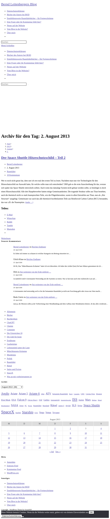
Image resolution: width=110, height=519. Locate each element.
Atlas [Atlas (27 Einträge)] (43, 394)
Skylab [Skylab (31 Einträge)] (68, 406)
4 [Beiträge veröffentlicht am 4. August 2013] (101, 428)
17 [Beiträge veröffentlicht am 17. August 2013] (86, 438)
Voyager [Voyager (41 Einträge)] (56, 412)
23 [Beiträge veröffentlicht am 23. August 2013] (70, 443)
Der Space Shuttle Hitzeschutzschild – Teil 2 (33, 157)
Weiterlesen (6, 238)
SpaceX (10, 373)
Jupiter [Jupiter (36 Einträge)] (81, 400)
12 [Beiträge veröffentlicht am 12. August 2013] (9, 438)
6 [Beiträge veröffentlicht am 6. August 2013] (24, 433)
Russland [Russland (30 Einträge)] (46, 406)
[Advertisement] (55, 110)
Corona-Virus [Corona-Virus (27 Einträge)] (90, 394)
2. (7, 151)
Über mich (11, 74)
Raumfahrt (11, 171)
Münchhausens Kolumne (17, 351)
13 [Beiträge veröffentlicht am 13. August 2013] (24, 438)
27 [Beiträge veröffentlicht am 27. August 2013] (24, 447)
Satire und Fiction (14, 369)
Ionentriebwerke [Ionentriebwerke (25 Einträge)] (66, 400)
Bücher (10, 315)
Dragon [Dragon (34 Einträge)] (99, 394)
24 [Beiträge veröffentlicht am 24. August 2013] (86, 443)
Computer (11, 330)
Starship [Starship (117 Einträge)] (27, 412)
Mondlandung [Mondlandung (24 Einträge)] (5, 406)
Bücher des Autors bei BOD (19, 55)
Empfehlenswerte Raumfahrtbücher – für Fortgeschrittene (32, 59)
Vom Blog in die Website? (18, 70)
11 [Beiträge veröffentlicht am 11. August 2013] (101, 433)
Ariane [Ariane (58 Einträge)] (13, 393)
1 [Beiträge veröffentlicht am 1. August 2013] (54, 428)
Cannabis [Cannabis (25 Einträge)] (76, 394)
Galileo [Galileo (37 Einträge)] (47, 400)
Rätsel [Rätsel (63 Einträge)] (53, 405)
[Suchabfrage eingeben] (13, 42)
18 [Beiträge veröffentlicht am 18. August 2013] (101, 438)
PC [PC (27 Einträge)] (26, 406)
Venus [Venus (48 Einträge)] (48, 412)
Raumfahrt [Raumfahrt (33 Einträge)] (37, 406)
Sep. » (57, 452)
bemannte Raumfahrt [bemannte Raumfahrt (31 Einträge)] (60, 394)
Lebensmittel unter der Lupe (18, 348)
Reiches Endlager (39, 247)
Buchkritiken (12, 319)
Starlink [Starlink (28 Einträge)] (18, 413)
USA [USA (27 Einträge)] (36, 413)
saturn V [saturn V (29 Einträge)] (61, 406)
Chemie (10, 326)
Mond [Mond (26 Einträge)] (100, 400)
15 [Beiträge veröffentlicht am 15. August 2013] (55, 438)
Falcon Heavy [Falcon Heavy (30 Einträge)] (33, 400)
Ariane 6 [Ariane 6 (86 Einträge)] (34, 393)
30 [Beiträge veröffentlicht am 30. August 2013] (70, 447)
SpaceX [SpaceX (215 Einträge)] (7, 412)
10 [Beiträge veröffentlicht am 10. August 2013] (86, 433)
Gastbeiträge (12, 344)
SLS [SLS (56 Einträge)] (74, 405)
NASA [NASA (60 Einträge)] (14, 405)
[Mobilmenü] (7, 46)
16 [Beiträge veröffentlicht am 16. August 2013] (70, 438)
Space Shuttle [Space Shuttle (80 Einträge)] (92, 405)
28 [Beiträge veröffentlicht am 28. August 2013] (40, 447)
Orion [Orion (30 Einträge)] (21, 406)
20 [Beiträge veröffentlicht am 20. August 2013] (24, 443)
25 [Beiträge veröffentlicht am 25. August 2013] (101, 443)
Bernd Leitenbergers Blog (19, 4)
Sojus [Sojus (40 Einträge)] (79, 405)
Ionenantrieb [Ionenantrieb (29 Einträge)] (55, 400)
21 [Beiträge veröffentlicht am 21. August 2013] (40, 443)
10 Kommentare (13, 175)
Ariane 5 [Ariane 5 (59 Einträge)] (23, 393)
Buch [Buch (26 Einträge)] (71, 394)
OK (91, 512)
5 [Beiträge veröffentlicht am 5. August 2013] (8, 433)
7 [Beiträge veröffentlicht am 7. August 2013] (39, 433)
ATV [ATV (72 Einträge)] (48, 393)
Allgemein (11, 312)
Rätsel (9, 366)
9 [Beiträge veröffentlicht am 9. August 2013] (70, 433)
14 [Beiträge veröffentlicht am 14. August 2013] (40, 438)
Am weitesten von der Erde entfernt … (35, 272)
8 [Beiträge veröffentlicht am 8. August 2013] (54, 433)
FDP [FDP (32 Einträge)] (40, 400)
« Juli (52, 452)
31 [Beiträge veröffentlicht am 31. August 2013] (86, 447)
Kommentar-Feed (14, 469)
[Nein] (23, 516)
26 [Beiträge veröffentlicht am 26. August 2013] (9, 447)
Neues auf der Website (16, 67)
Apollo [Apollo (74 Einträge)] (5, 393)
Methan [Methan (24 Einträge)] (94, 400)
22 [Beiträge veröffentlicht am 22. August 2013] (55, 443)
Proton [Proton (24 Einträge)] (30, 406)
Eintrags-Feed (12, 466)
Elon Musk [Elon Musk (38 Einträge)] (5, 400)
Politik (9, 359)
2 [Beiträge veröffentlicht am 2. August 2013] (70, 428)
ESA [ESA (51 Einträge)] (13, 400)
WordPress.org (13, 473)
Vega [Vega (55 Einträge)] (41, 412)
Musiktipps (11, 355)
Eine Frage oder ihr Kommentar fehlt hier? (25, 63)
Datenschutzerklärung (16, 51)
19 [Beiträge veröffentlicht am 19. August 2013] (9, 443)
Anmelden (11, 462)
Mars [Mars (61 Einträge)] (88, 399)
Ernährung (11, 341)
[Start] (8, 144)
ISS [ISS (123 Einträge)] (74, 399)
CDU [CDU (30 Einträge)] (83, 394)
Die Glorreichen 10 (14, 333)
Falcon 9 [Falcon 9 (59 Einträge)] (21, 399)
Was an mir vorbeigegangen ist (19, 377)
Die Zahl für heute (14, 337)
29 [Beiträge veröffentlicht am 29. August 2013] (55, 447)
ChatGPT (10, 322)
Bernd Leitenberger (14, 164)
